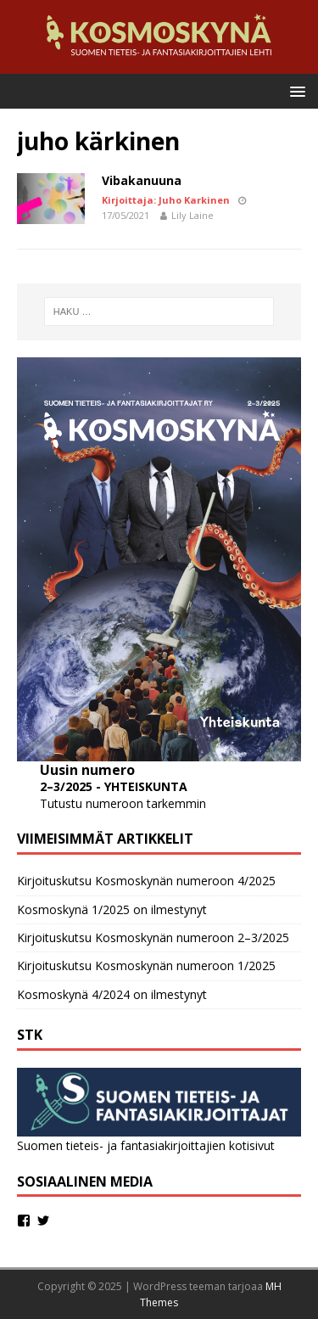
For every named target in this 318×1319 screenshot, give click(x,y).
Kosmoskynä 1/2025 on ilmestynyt (112, 909)
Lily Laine (192, 215)
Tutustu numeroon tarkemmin (123, 803)
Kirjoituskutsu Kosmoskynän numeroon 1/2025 (146, 965)
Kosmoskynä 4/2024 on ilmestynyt (112, 994)
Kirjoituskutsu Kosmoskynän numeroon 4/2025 (146, 881)
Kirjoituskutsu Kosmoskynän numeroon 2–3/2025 (153, 937)
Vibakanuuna (141, 180)
